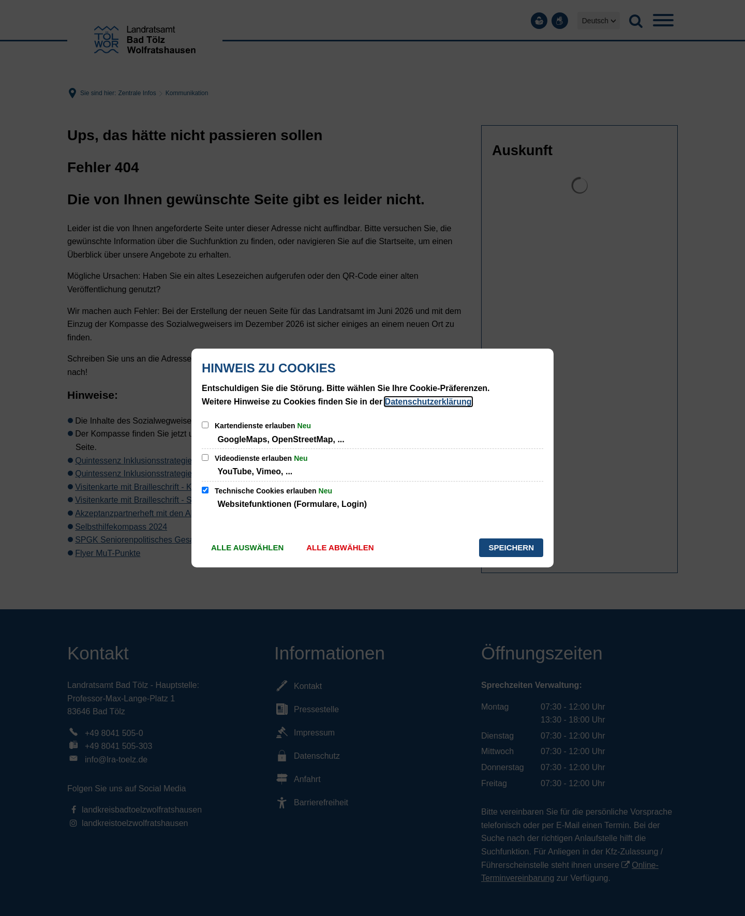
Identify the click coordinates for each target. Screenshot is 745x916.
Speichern (511, 547)
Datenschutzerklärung (428, 401)
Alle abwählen (340, 547)
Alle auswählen (247, 547)
